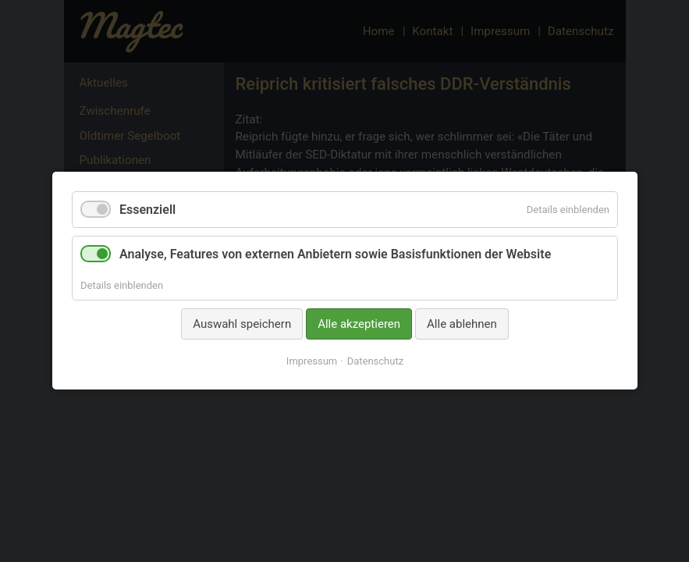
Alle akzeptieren (359, 324)
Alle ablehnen (462, 324)
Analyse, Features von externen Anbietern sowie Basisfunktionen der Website (335, 254)
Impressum (311, 362)
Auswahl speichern (242, 324)
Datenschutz (374, 362)
